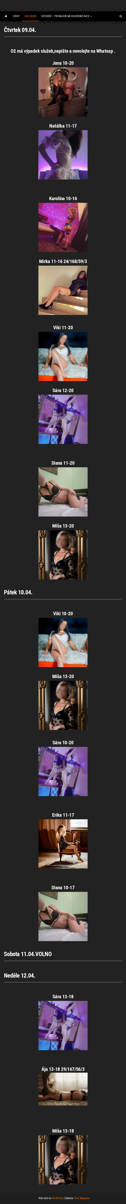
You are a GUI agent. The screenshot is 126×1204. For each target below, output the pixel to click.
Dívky (16, 16)
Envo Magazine (82, 1198)
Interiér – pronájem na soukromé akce (66, 16)
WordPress (57, 1198)
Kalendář (30, 16)
